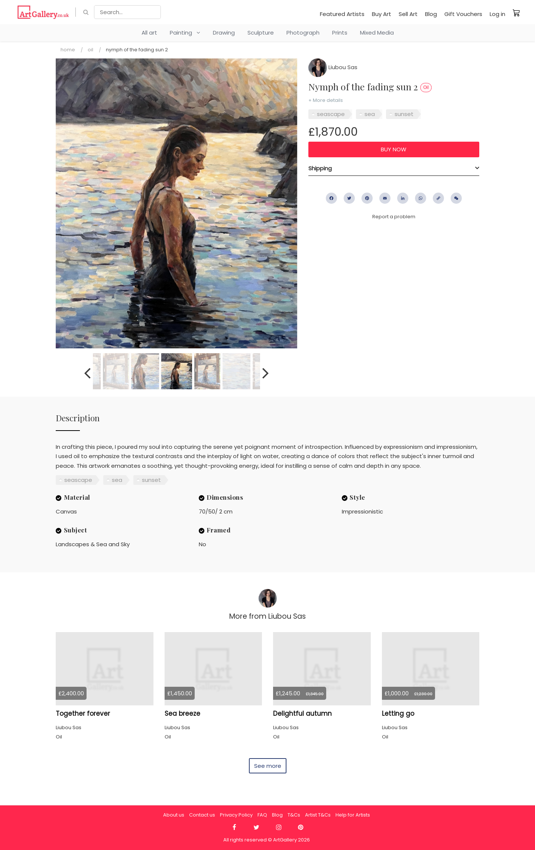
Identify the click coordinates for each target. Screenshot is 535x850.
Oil (90, 49)
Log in (497, 14)
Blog (431, 14)
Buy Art (381, 14)
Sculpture (260, 32)
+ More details (325, 100)
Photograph (303, 32)
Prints (339, 32)
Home (68, 49)
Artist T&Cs (318, 814)
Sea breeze (182, 713)
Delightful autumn (302, 713)
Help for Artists (352, 814)
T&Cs (294, 814)
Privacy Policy (236, 814)
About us (173, 814)
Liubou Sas (332, 67)
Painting (185, 32)
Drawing (224, 32)
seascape (331, 114)
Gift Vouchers (463, 14)
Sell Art (408, 14)
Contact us (202, 814)
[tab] (393, 168)
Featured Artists (342, 14)
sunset (404, 114)
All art (149, 32)
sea (369, 114)
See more (267, 766)
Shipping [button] (320, 168)
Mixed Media (377, 32)
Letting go (398, 713)
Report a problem (393, 216)
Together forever (83, 713)
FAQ (262, 814)
